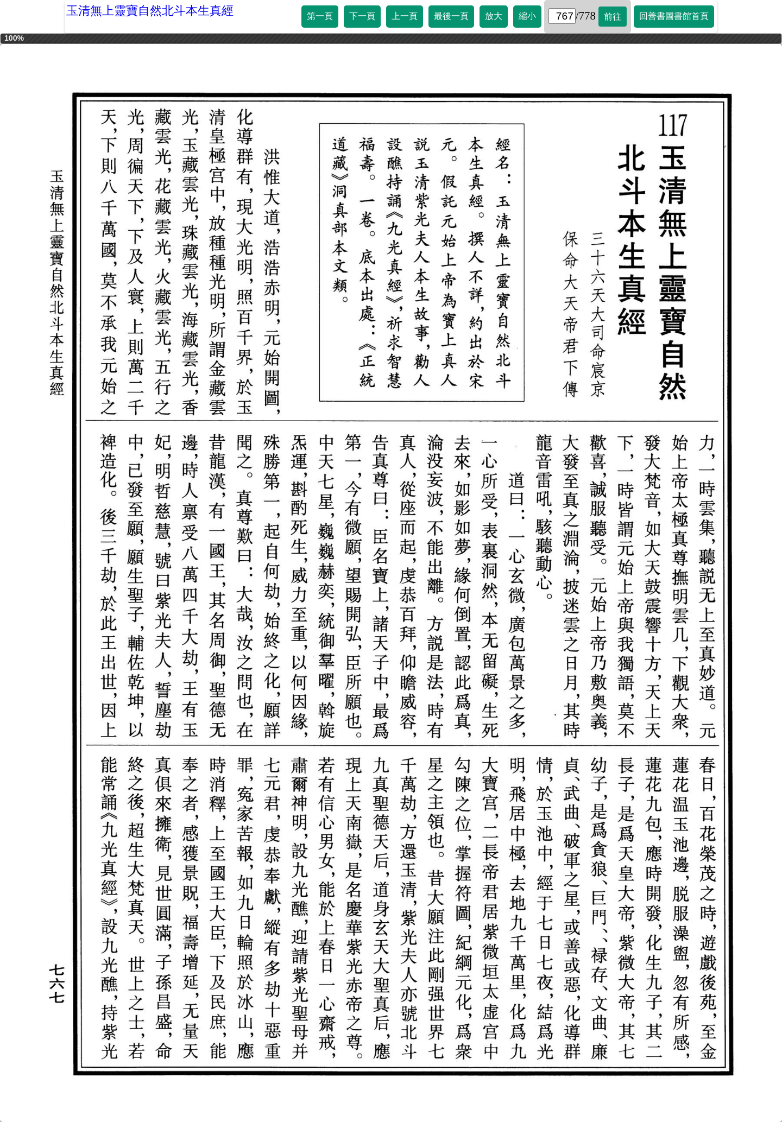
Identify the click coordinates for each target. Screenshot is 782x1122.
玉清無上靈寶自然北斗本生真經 (150, 10)
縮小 (527, 16)
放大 (493, 16)
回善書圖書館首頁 (674, 16)
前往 (612, 16)
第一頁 (320, 16)
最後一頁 (451, 16)
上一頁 (405, 16)
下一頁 (362, 16)
